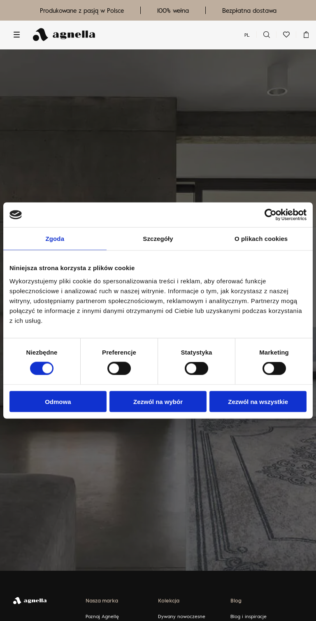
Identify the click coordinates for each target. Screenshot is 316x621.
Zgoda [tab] (55, 238)
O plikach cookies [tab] (261, 238)
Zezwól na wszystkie (258, 401)
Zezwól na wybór (158, 401)
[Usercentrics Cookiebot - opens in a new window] (271, 215)
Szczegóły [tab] (158, 238)
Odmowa (58, 401)
